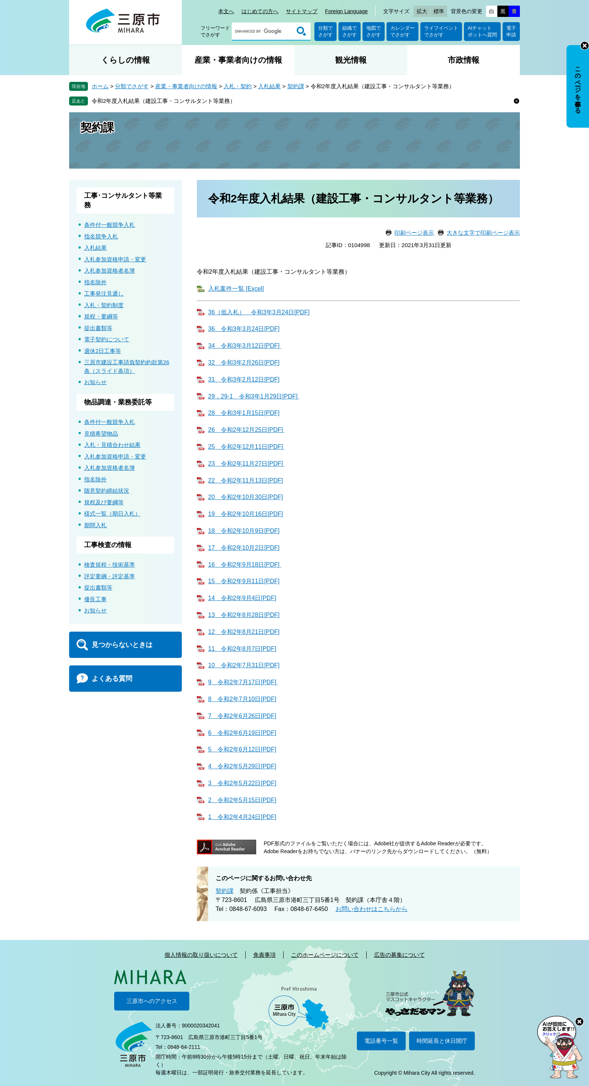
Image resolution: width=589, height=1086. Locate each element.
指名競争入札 (101, 236)
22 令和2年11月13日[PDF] (245, 480)
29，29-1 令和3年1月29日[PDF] (253, 396)
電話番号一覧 (381, 1041)
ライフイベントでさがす (441, 31)
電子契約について (106, 339)
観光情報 (351, 60)
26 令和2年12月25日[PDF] (246, 430)
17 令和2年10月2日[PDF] (243, 548)
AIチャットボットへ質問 (482, 31)
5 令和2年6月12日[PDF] (242, 749)
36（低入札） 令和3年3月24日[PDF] (259, 312)
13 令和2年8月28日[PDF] (243, 615)
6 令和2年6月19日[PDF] (242, 733)
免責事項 (264, 955)
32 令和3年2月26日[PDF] (243, 362)
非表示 (584, 45)
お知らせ (95, 382)
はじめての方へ (260, 11)
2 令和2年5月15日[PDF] (242, 800)
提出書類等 (98, 328)
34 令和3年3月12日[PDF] (244, 345)
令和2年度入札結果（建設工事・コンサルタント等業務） (164, 101)
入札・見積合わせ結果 (112, 445)
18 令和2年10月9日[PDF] (243, 531)
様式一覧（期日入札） (112, 513)
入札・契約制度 (104, 305)
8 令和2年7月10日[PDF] (242, 699)
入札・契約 (238, 86)
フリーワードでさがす (215, 31)
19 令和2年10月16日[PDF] (245, 514)
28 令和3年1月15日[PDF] (243, 413)
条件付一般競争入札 (109, 225)
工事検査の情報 (107, 545)
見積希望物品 (101, 433)
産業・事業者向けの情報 (238, 60)
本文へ (226, 11)
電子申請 (511, 31)
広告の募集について (399, 955)
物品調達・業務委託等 (118, 402)
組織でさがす (349, 31)
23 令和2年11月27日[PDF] (246, 463)
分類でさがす (325, 31)
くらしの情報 (125, 60)
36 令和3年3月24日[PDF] (243, 329)
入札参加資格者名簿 (109, 270)
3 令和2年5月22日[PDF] (242, 783)
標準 (438, 11)
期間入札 (95, 525)
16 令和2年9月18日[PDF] (244, 564)
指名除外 (95, 282)
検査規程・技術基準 (109, 564)
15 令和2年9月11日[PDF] (243, 581)
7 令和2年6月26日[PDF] (242, 716)
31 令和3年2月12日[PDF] (243, 379)
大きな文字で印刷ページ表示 (483, 232)
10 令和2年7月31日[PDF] (243, 665)
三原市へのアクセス (152, 1001)
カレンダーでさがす (402, 31)
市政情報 (463, 60)
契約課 (295, 86)
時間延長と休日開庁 (442, 1041)
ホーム (100, 86)
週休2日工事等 (102, 351)
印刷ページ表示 (414, 232)
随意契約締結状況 (106, 490)
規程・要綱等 (101, 316)
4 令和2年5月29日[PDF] (242, 766)
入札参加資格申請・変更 (115, 259)
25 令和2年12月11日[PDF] (246, 446)
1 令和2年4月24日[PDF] (242, 817)
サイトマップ (301, 11)
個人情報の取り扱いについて (201, 955)
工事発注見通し (104, 293)
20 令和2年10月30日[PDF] (245, 497)
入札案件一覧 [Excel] (236, 288)
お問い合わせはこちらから (371, 909)
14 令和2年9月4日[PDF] (242, 598)
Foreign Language (346, 11)
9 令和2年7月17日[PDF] (243, 682)
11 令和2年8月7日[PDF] (242, 649)
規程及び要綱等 (104, 502)
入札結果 (269, 86)
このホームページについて (325, 955)
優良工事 (95, 599)
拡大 (422, 11)
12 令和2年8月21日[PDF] (243, 632)
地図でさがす (373, 31)
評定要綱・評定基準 (109, 576)
